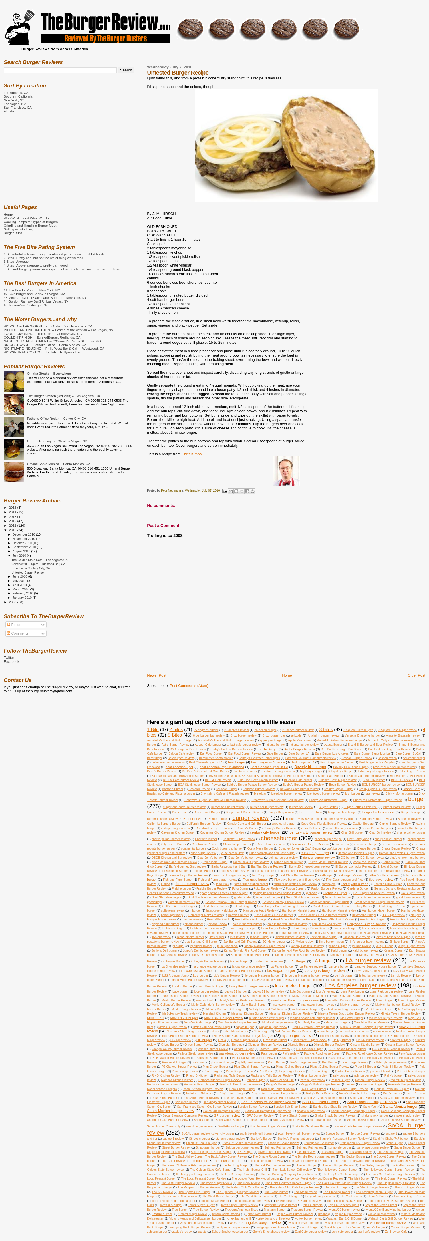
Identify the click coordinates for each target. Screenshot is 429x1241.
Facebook (11, 662)
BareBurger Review (180, 758)
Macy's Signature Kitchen (309, 995)
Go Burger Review (413, 893)
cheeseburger (279, 838)
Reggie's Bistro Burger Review (321, 1084)
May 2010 (20, 580)
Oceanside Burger (275, 1040)
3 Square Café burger (358, 730)
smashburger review (199, 1126)
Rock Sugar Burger (242, 1089)
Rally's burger (393, 1075)
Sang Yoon (370, 1106)
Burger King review (281, 812)
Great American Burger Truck (329, 902)
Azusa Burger (333, 744)
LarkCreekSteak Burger (197, 970)
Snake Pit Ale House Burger (310, 1126)
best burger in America (268, 762)
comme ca (342, 844)
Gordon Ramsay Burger (184, 902)
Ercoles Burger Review (234, 870)
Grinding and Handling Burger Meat (30, 225)
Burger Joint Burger (207, 812)
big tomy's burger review (279, 771)
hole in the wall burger (247, 924)
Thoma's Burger (377, 1196)
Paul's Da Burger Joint (211, 1057)
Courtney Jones (289, 848)
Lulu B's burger (300, 991)
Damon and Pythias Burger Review (402, 853)
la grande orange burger (210, 966)
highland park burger (165, 924)
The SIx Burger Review (409, 1187)
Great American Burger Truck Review (379, 902)
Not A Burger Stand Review (232, 1035)
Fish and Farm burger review (217, 879)
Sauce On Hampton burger (221, 1111)
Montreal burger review (277, 1022)
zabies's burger (157, 1231)
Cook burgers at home (227, 848)
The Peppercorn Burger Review (199, 1187)
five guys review (381, 879)
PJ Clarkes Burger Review (179, 1066)
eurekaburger (368, 870)
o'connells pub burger (368, 1035)
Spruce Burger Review (365, 1133)
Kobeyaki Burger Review (207, 961)
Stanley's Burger (261, 1138)
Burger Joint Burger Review (244, 812)
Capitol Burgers (363, 823)
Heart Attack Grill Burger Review (294, 919)
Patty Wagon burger (412, 1053)
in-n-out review (161, 937)
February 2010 (23, 593)
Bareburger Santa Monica (216, 758)
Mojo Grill (414, 1018)
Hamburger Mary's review (205, 915)
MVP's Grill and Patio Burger (211, 1027)
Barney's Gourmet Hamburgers (259, 758)
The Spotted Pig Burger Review (237, 1192)
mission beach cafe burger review (312, 1018)
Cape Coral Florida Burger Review (324, 823)
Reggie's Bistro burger (280, 1084)
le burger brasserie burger (262, 975)
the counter (198, 1160)
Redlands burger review (162, 1084)
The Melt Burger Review (391, 1178)
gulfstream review (172, 910)
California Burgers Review (204, 823)
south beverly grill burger (256, 1133)
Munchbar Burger (336, 1022)
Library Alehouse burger (229, 979)
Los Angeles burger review (360, 985)
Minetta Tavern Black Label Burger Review (346, 1013)
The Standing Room (336, 1192)
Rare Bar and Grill (282, 1080)
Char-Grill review (380, 832)
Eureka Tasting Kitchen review (333, 870)
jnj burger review (201, 946)
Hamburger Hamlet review (339, 910)
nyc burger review (296, 1035)
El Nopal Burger (388, 866)
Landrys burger (339, 966)
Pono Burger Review (239, 1071)
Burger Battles (328, 807)
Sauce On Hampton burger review (268, 1111)
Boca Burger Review (342, 784)
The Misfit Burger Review (178, 1183)
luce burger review (206, 991)
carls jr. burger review (175, 828)
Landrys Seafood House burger (376, 966)
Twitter (9, 658)
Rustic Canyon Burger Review (279, 1097)
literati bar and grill (309, 979)
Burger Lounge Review (162, 818)
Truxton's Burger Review (307, 1209)
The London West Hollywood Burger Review (314, 1178)
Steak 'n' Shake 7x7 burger (391, 1138)
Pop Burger (266, 1071)
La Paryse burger (282, 966)
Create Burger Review (396, 848)
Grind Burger (243, 906)
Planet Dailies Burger (290, 1066)
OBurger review (180, 1040)
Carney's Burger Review (279, 828)
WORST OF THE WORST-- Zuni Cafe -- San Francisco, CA (48, 326)
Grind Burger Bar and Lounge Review (282, 906)
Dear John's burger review (245, 857)
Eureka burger (264, 870)
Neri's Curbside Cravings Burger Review (367, 1027)
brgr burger (352, 793)
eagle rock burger (365, 862)
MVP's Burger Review (172, 1027)
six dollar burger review (325, 1119)
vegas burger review (348, 1214)
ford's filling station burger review (295, 884)
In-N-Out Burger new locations (334, 932)
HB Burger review (393, 915)
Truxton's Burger (274, 1209)
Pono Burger (212, 1071)
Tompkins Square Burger (280, 1205)
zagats (202, 1231)
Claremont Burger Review (309, 844)
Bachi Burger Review (299, 749)
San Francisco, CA (18, 107)
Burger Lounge (410, 812)
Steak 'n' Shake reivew (283, 1143)
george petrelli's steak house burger (223, 893)
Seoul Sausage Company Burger (353, 1111)
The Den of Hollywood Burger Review (359, 1160)
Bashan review (387, 758)
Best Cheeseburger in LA (206, 762)
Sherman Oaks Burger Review (167, 1119)
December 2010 (24, 534)
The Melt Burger (359, 1178)
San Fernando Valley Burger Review (268, 1102)
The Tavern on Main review (179, 1196)
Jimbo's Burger (400, 941)
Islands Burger (259, 937)
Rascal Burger (340, 1080)
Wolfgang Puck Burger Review (190, 1227)
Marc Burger (384, 1000)
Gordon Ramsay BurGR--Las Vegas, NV (57, 441)
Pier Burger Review (355, 1062)
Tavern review (306, 1152)
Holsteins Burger (173, 928)
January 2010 (23, 597)
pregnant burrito (381, 1071)
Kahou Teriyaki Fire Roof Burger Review (299, 950)
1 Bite (153, 729)
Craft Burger (313, 848)
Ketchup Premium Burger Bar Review (300, 954)
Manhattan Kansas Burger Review (348, 1000)
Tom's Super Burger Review (239, 1205)
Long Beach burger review (249, 986)
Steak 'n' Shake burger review (243, 1143)
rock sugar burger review (278, 1089)
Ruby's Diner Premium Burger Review (276, 1093)
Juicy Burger (384, 946)
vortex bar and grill (238, 1218)
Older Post (416, 675)
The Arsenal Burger (390, 1152)
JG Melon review (302, 941)
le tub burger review (372, 975)
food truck (222, 884)
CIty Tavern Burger (173, 844)
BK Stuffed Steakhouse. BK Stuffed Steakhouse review (245, 775)
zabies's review (182, 1231)
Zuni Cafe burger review (311, 1231)
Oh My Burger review (370, 1040)
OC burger (204, 1040)
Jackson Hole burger (323, 937)
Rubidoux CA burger (199, 1093)
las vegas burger (281, 970)
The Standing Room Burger (374, 1192)
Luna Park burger (352, 991)
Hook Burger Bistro (274, 928)
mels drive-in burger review (342, 1009)
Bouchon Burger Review (259, 789)
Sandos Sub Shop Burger (291, 1106)
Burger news (192, 818)
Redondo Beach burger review (240, 1084)
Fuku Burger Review (267, 888)
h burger (195, 910)
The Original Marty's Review (396, 1183)
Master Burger (156, 1009)
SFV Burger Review (260, 1115)
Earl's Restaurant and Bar (228, 866)
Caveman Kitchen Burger (178, 832)
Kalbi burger (339, 950)
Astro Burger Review (175, 744)
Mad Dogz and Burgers (347, 995)
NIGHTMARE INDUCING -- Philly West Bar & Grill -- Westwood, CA (54, 348)
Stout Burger (394, 1143)
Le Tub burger (344, 975)
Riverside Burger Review (404, 1084)
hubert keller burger (186, 932)
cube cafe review (232, 853)
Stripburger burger (208, 1147)
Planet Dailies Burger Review (329, 1066)
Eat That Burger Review (267, 866)
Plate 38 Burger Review (398, 1066)
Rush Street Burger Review (200, 1097)
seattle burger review (311, 1111)
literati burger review (341, 979)
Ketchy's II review (370, 954)
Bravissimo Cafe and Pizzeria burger (171, 793)
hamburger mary (172, 915)
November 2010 (24, 538)
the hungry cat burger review (195, 1174)
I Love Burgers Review (294, 932)
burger (416, 798)
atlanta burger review (305, 744)
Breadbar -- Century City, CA (30, 568)
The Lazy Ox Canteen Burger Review (390, 1174)
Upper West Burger (258, 1214)
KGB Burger (396, 954)
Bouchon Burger (226, 789)
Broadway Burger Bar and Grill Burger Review (215, 800)
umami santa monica (226, 1214)
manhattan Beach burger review (295, 1000)
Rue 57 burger (392, 1093)
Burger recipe (217, 818)
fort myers (328, 884)
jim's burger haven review (366, 941)
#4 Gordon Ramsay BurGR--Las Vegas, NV (36, 301)
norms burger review (354, 1031)
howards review (157, 932)
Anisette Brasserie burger (362, 735)
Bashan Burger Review (356, 758)
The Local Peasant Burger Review (203, 1178)
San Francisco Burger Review (372, 1102)
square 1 (391, 1133)
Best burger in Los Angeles (377, 762)
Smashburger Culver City (163, 1126)
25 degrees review (236, 730)
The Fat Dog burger (235, 1165)
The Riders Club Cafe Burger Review (294, 1187)
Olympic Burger (298, 1044)
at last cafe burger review (244, 744)
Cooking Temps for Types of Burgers (31, 222)
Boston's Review (199, 789)
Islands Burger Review (290, 937)
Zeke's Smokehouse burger (230, 1231)
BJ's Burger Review (412, 771)
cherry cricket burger (388, 839)
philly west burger (222, 1062)
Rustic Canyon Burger (238, 1097)
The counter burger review (265, 1160)
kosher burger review (269, 961)
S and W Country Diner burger (324, 1097)
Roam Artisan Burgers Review (203, 1089)
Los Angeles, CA (16, 92)
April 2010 (20, 585)
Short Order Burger (228, 1119)
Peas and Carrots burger (344, 1057)
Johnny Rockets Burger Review (264, 946)
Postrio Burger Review (350, 1071)
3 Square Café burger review (397, 730)
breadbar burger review (286, 793)
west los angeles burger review (256, 1222)
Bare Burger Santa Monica (372, 753)
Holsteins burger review (206, 928)
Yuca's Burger (375, 1227)
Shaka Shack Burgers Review (335, 1115)
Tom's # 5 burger (171, 1205)
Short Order (202, 1119)
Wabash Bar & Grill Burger (344, 1218)
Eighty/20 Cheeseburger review (309, 866)
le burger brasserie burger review (307, 975)
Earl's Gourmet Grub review (187, 866)
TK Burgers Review (309, 1200)
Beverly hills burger (310, 767)
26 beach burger (265, 730)
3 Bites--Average (16, 261)
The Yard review (351, 1196)
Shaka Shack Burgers (294, 1115)
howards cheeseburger (405, 928)
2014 (13, 512)
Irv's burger (216, 937)
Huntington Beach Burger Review (226, 932)
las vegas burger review (325, 970)
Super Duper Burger (407, 1147)
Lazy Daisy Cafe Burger (370, 970)
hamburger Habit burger (222, 910)
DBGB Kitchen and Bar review (172, 857)
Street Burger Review (176, 1147)
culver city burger (315, 853)
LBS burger (200, 975)
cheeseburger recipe (328, 839)
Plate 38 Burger (365, 1066)
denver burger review (319, 857)
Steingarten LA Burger (319, 1143)
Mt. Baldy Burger (309, 1022)
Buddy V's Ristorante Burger (328, 800)
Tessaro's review (360, 1152)
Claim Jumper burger (237, 844)
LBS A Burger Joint (174, 975)
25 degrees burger (206, 730)
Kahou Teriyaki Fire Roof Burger (245, 950)
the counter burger (228, 1160)
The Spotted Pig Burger (194, 1192)
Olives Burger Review (198, 1044)
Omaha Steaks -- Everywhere (49, 373)
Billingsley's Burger (340, 771)
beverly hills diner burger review (394, 767)
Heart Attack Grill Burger (251, 919)
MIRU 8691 (155, 1018)
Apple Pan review (299, 740)
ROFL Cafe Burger (313, 1089)
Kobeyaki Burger (174, 961)
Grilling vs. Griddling (19, 229)
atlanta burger (275, 744)
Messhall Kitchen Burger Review (291, 1013)
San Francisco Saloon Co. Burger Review (204, 1106)
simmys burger (257, 1119)
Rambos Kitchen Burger (177, 1080)
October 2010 (23, 543)
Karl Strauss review (174, 954)
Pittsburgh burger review (390, 1062)
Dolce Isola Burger (215, 862)
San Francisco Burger (320, 1102)
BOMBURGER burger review (381, 784)
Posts (13, 625)
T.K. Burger (245, 1152)
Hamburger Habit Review (259, 910)
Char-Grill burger (352, 832)
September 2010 (25, 547)
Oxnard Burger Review (275, 1049)
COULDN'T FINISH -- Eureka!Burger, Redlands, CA (42, 337)
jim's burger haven (331, 941)
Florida (165, 884)
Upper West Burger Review (295, 1214)
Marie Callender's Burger (168, 1004)
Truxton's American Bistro (242, 1209)
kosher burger (239, 961)
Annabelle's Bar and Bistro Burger (169, 740)
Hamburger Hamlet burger (299, 910)
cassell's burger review (342, 828)
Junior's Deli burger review (200, 950)
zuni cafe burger (342, 1231)
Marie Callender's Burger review (213, 1004)
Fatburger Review (350, 875)
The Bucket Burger (352, 1156)
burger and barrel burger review (184, 807)
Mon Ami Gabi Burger (198, 1022)
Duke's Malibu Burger (288, 862)
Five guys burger (255, 879)
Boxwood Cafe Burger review (299, 789)
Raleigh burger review (312, 1075)
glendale (311, 893)
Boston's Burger (172, 789)
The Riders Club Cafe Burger (244, 1187)
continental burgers (193, 848)
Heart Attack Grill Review (337, 919)
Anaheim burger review (323, 735)
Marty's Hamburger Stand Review (398, 1004)
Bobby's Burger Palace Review (303, 784)
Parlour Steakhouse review (195, 1053)
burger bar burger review (267, 807)
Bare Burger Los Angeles (332, 753)
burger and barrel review (227, 807)
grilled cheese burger (215, 906)
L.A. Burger (297, 961)
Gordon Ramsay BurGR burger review (231, 902)
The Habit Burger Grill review (292, 1169)
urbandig (324, 1214)
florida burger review (192, 884)
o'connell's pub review (334, 1035)
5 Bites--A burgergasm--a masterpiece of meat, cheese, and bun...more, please (62, 269)
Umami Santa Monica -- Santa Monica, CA (58, 464)
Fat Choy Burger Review (297, 875)
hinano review (217, 924)
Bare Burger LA (299, 753)
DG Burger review (372, 857)
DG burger (348, 857)
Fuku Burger (240, 888)
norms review (382, 1031)
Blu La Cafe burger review (181, 780)
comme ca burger (366, 844)
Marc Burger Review (411, 1000)
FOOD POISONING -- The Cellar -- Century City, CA (43, 333)
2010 (13, 530)
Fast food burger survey (230, 875)
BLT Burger (397, 775)
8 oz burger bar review (209, 735)
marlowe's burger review (317, 1004)
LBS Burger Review (227, 975)
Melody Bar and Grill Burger (224, 1009)
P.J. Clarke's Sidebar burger (347, 1049)
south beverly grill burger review (299, 1133)
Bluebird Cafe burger (298, 780)
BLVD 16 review (402, 780)
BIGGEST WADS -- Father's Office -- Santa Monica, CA (45, 345)
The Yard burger (288, 1196)
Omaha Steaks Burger (365, 1044)
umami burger (162, 1214)
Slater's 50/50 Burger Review (400, 1119)
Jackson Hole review (356, 937)
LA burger (322, 960)
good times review (408, 897)
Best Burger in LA (302, 762)
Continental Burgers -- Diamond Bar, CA (38, 564)
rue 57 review (416, 1093)
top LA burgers (313, 1205)
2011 (13, 525)
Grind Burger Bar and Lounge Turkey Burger (342, 906)
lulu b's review (325, 991)
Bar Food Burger (211, 753)
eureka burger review (294, 870)
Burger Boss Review (397, 807)
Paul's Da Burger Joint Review (252, 1057)
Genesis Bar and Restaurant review (170, 893)
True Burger (180, 1209)
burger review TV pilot (339, 818)
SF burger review (227, 1115)
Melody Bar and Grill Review (268, 1009)
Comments (17, 633)
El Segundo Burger (175, 870)
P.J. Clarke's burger (309, 1049)
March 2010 (21, 589)
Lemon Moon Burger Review (189, 979)
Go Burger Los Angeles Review (374, 893)
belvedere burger (414, 758)
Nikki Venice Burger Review (293, 1031)
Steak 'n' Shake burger (201, 1143)
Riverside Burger (371, 1084)
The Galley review (402, 1165)
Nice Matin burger (236, 1031)
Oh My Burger (342, 1040)
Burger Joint (180, 812)
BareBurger (154, 758)
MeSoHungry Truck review (180, 1013)
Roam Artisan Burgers (162, 1089)
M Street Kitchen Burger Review (265, 995)
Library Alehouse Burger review (271, 979)
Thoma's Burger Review (409, 1196)
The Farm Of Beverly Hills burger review (189, 1165)
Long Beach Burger (211, 986)
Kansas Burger (393, 950)
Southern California (18, 96)
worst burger (310, 1227)
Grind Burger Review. (392, 906)
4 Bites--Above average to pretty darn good (36, 265)
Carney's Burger (247, 828)
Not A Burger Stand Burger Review (185, 1035)
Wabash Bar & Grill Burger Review (390, 1218)
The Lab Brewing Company (237, 1174)
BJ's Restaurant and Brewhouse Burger (178, 775)
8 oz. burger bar (274, 735)
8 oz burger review (244, 735)
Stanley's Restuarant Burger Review (344, 1138)
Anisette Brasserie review (403, 735)
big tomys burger (311, 771)
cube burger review (203, 853)
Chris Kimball (193, 454)
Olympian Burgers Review (265, 1044)
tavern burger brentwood (274, 1152)
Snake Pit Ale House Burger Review (358, 1126)
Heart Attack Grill (218, 919)
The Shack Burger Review (371, 1187)
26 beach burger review (298, 730)
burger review (250, 817)
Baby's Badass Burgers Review (232, 749)
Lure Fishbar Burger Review (180, 995)
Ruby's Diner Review (319, 1093)
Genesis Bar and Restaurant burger (397, 888)
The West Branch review (256, 1196)
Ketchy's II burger (341, 954)
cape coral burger (283, 823)
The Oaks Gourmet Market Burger (287, 1183)
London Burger (182, 986)
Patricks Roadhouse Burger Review (369, 1053)
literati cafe (367, 979)
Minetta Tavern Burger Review (400, 1013)
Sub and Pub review (309, 1147)
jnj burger (178, 946)
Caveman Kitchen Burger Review (222, 832)
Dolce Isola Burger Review (251, 862)
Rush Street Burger (164, 1097)
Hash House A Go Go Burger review (322, 915)
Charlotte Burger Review (239, 839)
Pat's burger (269, 1053)
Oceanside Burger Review (310, 1040)
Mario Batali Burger (254, 1004)
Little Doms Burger (392, 979)
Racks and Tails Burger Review (272, 1075)
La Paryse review (311, 966)
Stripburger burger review (242, 1147)
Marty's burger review (354, 1004)
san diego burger (186, 1102)
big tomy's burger (245, 771)
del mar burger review (283, 857)
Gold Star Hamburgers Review (208, 897)
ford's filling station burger (251, 884)
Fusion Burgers (296, 888)
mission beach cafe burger (266, 1018)
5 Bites (175, 735)
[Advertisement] (251, 666)
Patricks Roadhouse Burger (322, 1053)
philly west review (251, 1062)
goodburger (154, 902)
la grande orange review (248, 966)
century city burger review (311, 832)
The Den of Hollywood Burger (309, 1160)
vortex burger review (308, 1218)
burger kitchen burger (342, 812)
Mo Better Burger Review (386, 1018)
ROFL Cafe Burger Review (350, 1089)
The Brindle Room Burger (269, 1156)
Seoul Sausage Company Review (185, 1115)
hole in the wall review (326, 924)
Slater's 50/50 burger (361, 1119)
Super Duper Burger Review (166, 1152)
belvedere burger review (168, 762)
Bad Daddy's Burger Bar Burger (342, 749)
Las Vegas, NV (15, 104)
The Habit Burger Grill (252, 1169)
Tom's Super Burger (201, 1205)
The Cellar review (173, 1160)
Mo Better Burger (351, 1018)
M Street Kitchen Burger (221, 995)
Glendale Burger (335, 893)
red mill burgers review (405, 1080)
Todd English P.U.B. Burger (345, 1200)
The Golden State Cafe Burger (210, 1169)
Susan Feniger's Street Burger (211, 1152)
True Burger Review (206, 1209)
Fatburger (326, 875)
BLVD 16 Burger (374, 780)
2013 (13, 516)
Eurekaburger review (396, 870)
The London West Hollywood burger (255, 1178)
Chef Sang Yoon (358, 839)
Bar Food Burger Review (244, 753)
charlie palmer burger (411, 832)
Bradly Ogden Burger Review (378, 789)
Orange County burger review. (172, 1049)
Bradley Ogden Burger (338, 789)
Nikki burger (261, 1031)
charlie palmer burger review (170, 839)
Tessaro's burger (332, 1152)
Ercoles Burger (203, 870)
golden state (242, 897)
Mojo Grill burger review (162, 1022)
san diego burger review (220, 1102)
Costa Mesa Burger (260, 848)
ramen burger (256, 1080)
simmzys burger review (288, 1119)
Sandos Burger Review (253, 1106)
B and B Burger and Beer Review (370, 744)
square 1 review (173, 1138)
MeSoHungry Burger (379, 1009)
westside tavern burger (304, 1222)
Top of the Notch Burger (381, 1205)
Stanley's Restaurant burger (295, 1138)
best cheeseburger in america (222, 767)
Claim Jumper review (271, 844)
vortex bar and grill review (273, 1218)
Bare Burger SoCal (407, 753)
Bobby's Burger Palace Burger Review (252, 784)
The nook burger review (216, 1183)
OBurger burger (398, 1035)
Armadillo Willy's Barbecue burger (339, 740)
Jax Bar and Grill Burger (201, 941)
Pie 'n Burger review (303, 1062)
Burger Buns (13, 233)
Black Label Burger (300, 775)
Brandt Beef (411, 789)
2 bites (176, 729)
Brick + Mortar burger (399, 793)
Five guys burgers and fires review (297, 879)
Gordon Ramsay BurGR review (283, 902)
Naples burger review (273, 1027)
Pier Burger (329, 1062)
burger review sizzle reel (302, 818)
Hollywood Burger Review (366, 924)
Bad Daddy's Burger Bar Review (389, 749)
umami (420, 1209)
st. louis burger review (230, 1138)
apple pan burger (271, 740)
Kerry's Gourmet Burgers (208, 954)
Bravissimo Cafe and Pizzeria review (224, 793)
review (350, 1084)
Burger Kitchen (310, 812)
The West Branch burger (218, 1196)
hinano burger (193, 924)
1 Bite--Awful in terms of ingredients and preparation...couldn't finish (54, 254)
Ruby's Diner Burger (232, 1093)
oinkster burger (400, 1040)
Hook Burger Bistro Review (311, 928)
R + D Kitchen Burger (411, 1071)
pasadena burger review (237, 1053)
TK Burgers (283, 1200)
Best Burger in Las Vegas (336, 762)
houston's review (373, 928)
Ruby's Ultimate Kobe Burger (358, 1093)
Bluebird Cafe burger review (337, 780)
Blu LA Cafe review (218, 780)
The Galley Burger (372, 1165)
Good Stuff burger (268, 897)
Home (287, 675)
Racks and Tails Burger (229, 1075)
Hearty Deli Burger (372, 919)
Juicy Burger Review (411, 946)
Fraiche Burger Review (211, 888)
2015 (13, 507)
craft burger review (339, 848)
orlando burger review (213, 1049)
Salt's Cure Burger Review (397, 1097)
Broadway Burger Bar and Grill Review (277, 800)
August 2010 (22, 551)
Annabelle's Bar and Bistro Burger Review (226, 740)
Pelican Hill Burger (174, 1062)
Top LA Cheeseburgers (343, 1205)
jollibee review (361, 946)
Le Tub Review (401, 975)
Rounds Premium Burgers (391, 1089)
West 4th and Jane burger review (202, 1222)
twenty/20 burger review (344, 1209)
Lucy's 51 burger (236, 991)
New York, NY (14, 100)
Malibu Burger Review (176, 1000)
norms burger (326, 1031)
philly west (199, 1062)
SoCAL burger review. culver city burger (208, 1133)
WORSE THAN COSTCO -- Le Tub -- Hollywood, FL (42, 352)
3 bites (326, 729)
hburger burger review (161, 919)
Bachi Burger (268, 749)
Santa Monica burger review (170, 1111)
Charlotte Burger (206, 839)
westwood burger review (388, 1222)
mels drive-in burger (305, 1009)
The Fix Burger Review (338, 1165)
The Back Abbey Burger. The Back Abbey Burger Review (209, 1156)
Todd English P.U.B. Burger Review (391, 1200)
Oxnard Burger (243, 1049)
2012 (13, 521)
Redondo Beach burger (199, 1084)
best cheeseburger (179, 767)
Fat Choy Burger (263, 875)
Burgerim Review (409, 818)
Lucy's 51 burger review (269, 991)
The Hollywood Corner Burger (337, 1169)
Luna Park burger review (386, 991)
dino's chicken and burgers (407, 857)
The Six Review (162, 1192)
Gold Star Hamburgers (167, 897)
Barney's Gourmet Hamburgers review (310, 758)
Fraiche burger (181, 888)
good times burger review (374, 897)
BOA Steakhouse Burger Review (199, 784)
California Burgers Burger (164, 823)
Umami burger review (192, 1214)
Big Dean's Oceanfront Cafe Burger (205, 771)
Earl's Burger (391, 862)
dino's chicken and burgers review (174, 862)
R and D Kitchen (197, 1075)
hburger (415, 915)
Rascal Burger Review (370, 1080)
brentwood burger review (323, 793)
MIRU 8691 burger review (223, 1018)
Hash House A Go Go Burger (273, 915)
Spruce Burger (335, 1133)
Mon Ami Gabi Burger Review (237, 1022)
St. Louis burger (199, 1138)
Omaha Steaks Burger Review (405, 1044)
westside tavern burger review (345, 1222)
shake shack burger (374, 1115)
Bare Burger (275, 753)
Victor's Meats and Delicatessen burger (195, 1218)
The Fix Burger (307, 1165)
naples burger (245, 1027)
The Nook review (248, 1183)
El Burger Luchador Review (353, 866)
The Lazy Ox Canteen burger (341, 1174)
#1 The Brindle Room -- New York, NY (32, 290)
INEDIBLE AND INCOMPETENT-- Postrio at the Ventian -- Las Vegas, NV (58, 330)
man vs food (204, 1000)
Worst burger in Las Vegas (342, 1227)
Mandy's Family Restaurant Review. (242, 1000)
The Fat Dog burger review (272, 1165)
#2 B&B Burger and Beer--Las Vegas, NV (34, 294)
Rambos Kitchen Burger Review (219, 1080)
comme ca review (395, 844)
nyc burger (264, 1035)
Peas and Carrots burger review (300, 1057)
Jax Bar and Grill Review (240, 941)
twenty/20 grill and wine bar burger (388, 1209)
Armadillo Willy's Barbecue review (390, 740)
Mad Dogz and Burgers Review (390, 995)
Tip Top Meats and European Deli (174, 1200)
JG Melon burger (274, 941)
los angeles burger (293, 985)
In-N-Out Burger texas (410, 932)
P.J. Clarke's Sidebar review (391, 1049)
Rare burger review (312, 1080)
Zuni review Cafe (396, 1231)
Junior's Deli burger (164, 950)
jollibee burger (337, 946)
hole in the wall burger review (286, 924)
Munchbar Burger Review (370, 1022)
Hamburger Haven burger (379, 910)
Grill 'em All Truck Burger (179, 906)
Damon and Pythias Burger (356, 853)
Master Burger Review (186, 1009)
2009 (13, 602)
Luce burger (180, 991)
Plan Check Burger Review (252, 1066)
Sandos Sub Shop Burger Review (335, 1106)
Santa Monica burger (400, 1106)
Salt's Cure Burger (362, 1097)
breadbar (260, 793)
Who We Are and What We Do (26, 218)
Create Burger (366, 848)
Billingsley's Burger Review (376, 771)
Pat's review (291, 1053)
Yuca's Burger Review (405, 1227)
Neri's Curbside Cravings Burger (314, 1027)
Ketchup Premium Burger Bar (250, 954)
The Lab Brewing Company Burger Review (289, 1174)
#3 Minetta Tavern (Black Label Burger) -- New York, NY (45, 297)
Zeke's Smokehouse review (271, 1231)
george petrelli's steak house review (277, 893)
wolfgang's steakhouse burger (276, 1227)
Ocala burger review (244, 1040)
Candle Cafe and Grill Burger (246, 823)
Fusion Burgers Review (326, 888)
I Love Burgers (263, 932)
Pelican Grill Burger (380, 1057)
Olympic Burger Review (329, 1044)
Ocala (222, 1040)
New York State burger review (186, 1031)
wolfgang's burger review (233, 1227)
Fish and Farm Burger (177, 879)
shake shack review (407, 1115)
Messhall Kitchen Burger (247, 1013)
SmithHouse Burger (231, 1126)
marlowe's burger (284, 1004)
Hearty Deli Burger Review (407, 919)
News (215, 1031)
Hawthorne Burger (364, 915)
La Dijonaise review (174, 966)
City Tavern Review (205, 844)
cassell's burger (311, 828)
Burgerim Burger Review (376, 818)
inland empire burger (190, 937)
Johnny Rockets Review (306, 946)
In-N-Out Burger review (375, 932)
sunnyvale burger (339, 1147)
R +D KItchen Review (166, 1075)
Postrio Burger (320, 1071)
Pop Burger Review (292, 1071)
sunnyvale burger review (373, 1147)
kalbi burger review (365, 950)
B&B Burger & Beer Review (188, 749)
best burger (236, 762)
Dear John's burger (210, 857)
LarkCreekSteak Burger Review (240, 970)
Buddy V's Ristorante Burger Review (377, 800)
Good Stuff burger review (302, 897)
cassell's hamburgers (377, 828)
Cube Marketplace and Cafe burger (272, 853)
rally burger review (366, 1075)
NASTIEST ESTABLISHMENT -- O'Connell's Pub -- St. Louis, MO (52, 341)
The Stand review (305, 1192)
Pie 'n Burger (276, 1062)
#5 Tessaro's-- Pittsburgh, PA (25, 305)
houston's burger (345, 928)
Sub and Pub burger (277, 1147)
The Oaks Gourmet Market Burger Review (344, 1183)
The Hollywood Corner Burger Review (389, 1169)
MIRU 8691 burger (184, 1018)
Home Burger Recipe (241, 928)
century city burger (265, 832)
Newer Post (156, 675)
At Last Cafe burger (208, 744)
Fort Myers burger (354, 884)
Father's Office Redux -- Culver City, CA (56, 418)
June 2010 (20, 576)
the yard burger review (320, 1196)
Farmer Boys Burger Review (189, 875)
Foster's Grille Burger (388, 884)
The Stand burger (276, 1192)
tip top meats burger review (252, 1200)
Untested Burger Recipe (27, 572)
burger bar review (301, 807)
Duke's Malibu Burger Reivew (328, 862)
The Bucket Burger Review (388, 1156)
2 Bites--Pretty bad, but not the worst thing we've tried (43, 258)
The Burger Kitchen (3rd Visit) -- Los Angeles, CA (63, 396)
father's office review (383, 875)
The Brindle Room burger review (313, 1156)
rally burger (340, 1075)
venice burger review (382, 1214)
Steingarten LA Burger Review (360, 1143)
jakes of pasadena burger (393, 937)
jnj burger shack (227, 946)
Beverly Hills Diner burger (350, 767)
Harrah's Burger (238, 915)
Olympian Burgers (230, 1044)
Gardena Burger (358, 888)
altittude (296, 735)
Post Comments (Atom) (189, 685)
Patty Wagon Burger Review (171, 1057)
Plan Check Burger (215, 1066)
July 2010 (20, 555)
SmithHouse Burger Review (268, 1126)
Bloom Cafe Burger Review (367, 775)
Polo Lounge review (185, 1071)
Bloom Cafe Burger (330, 775)
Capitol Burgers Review (395, 823)
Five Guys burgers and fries (344, 879)
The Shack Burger (336, 1187)
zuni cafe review (369, 1231)
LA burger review (368, 960)
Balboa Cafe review (181, 753)
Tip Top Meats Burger (215, 1200)
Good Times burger (338, 897)
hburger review (192, 919)
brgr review (373, 793)
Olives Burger (170, 1044)
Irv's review (237, 937)
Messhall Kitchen (214, 1013)
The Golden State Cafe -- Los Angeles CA (39, 560)
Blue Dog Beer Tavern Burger (258, 780)
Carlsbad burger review (212, 828)
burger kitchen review (378, 812)
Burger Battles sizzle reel (361, 807)
